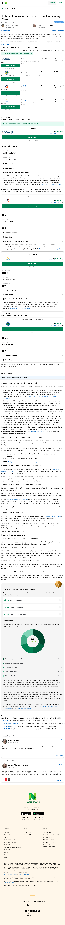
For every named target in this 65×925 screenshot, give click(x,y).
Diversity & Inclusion (10, 842)
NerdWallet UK (39, 901)
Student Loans (11, 8)
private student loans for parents (36, 507)
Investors (7, 857)
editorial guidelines (24, 708)
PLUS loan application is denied (17, 499)
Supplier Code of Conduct (51, 834)
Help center (27, 832)
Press (6, 852)
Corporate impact (9, 839)
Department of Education (11, 723)
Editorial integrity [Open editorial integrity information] (57, 31)
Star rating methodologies (12, 847)
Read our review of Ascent (51, 184)
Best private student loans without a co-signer (23, 462)
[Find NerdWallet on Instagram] (32, 911)
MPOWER (6, 729)
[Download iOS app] (26, 813)
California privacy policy (50, 839)
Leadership (7, 834)
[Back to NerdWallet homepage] (2, 8)
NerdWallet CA (32, 905)
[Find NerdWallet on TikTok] (39, 911)
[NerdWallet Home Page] (6, 2)
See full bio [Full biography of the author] (58, 755)
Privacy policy (47, 837)
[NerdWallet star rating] (23, 58)
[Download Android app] (38, 813)
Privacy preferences (49, 842)
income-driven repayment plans (37, 396)
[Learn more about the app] (32, 808)
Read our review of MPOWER (20, 308)
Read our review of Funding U (49, 249)
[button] (32, 38)
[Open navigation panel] (2, 2)
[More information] (37, 51)
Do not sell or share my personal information (50, 845)
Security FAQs (28, 834)
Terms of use (47, 832)
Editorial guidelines (10, 844)
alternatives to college (53, 516)
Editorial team (8, 850)
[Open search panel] (45, 3)
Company (7, 832)
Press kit (7, 855)
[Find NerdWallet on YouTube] (29, 911)
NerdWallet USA (25, 901)
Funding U (6, 726)
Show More (5, 44)
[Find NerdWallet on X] (26, 911)
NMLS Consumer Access (10, 874)
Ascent (5, 720)
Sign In (52, 2)
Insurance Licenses (9, 882)
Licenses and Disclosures (24, 874)
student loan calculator (38, 431)
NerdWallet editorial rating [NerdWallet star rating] (54, 133)
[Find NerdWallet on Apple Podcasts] (35, 911)
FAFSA (15, 392)
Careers (6, 837)
